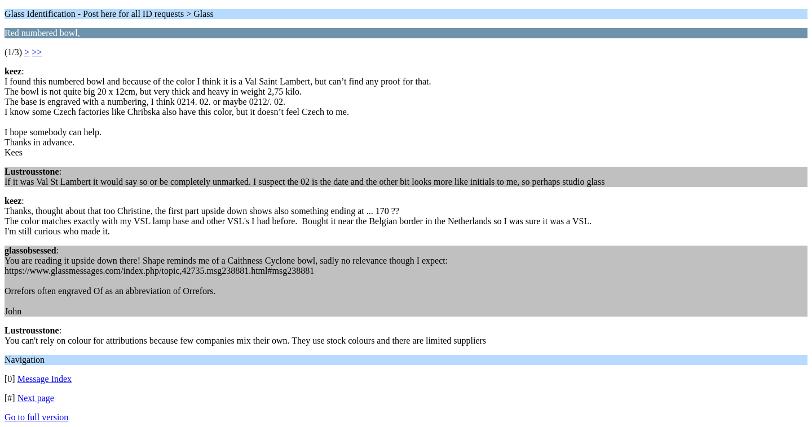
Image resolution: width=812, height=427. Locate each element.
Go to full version (36, 417)
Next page (35, 398)
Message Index (44, 379)
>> (37, 52)
